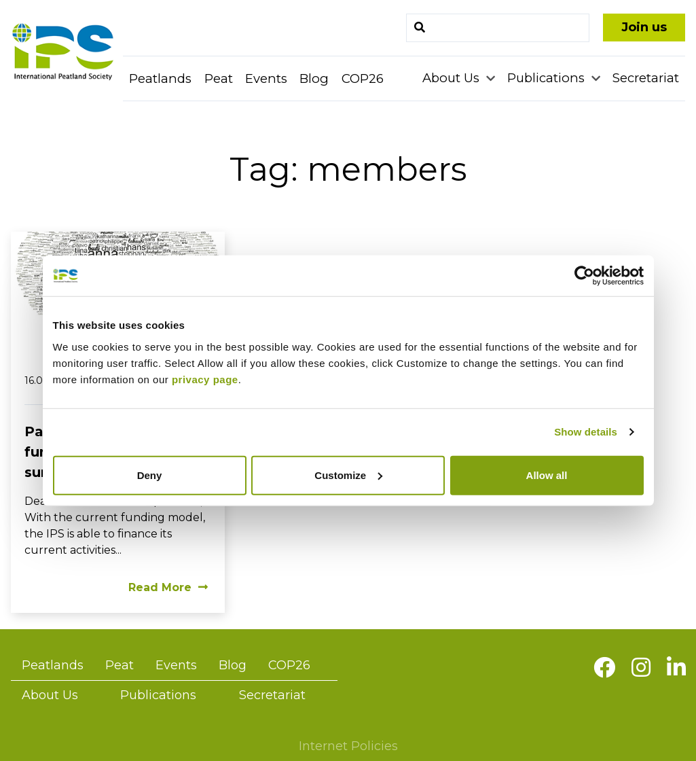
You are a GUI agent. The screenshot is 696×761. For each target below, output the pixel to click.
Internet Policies (348, 746)
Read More (168, 587)
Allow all (547, 474)
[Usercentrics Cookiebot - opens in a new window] (584, 276)
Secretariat (645, 78)
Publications (547, 78)
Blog (314, 78)
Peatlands (160, 78)
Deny (149, 474)
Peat (218, 78)
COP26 (363, 78)
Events (266, 78)
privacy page (205, 379)
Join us (644, 27)
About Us (452, 78)
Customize (348, 474)
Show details (585, 432)
